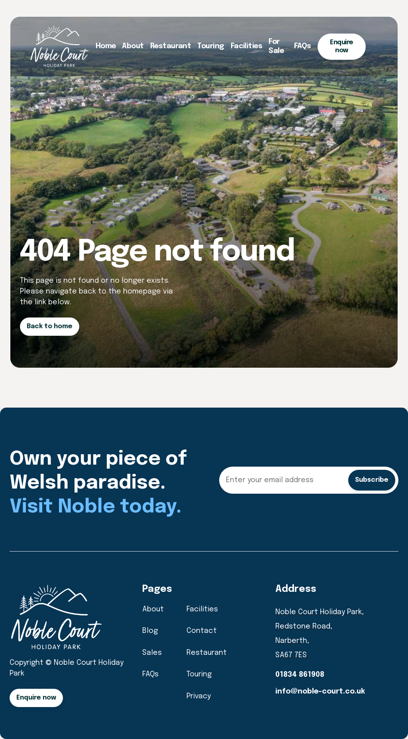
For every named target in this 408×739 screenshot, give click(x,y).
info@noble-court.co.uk (320, 691)
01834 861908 (299, 674)
